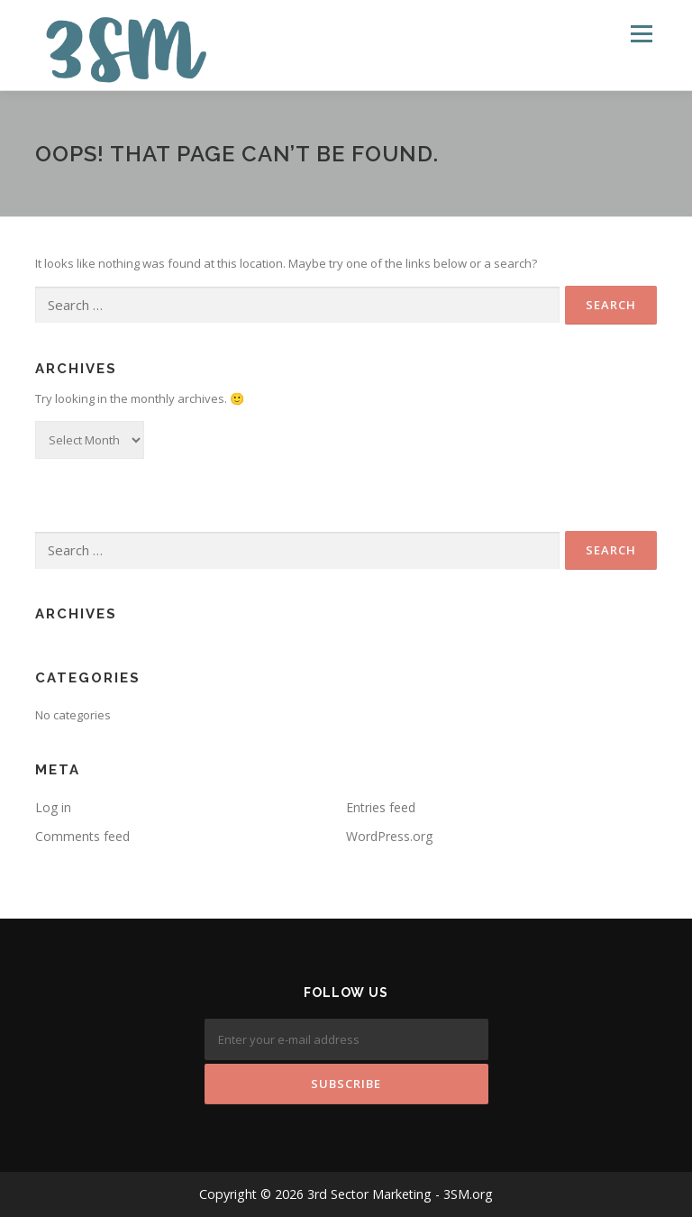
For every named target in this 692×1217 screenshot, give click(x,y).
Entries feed (380, 807)
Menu (641, 33)
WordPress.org (389, 836)
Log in (53, 807)
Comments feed (82, 836)
